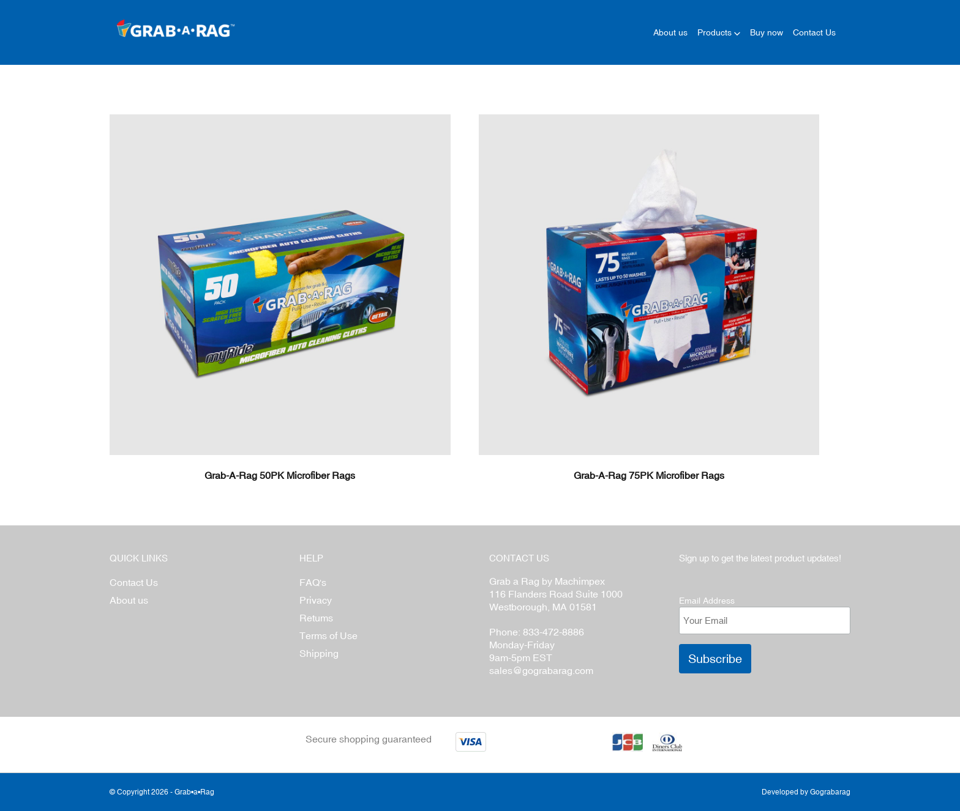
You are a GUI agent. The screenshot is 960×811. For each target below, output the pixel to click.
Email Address (707, 600)
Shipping (319, 653)
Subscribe (715, 658)
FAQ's (312, 582)
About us (129, 599)
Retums (316, 617)
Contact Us (134, 582)
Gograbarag (830, 792)
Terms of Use (328, 635)
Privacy (315, 599)
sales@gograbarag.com (541, 670)
